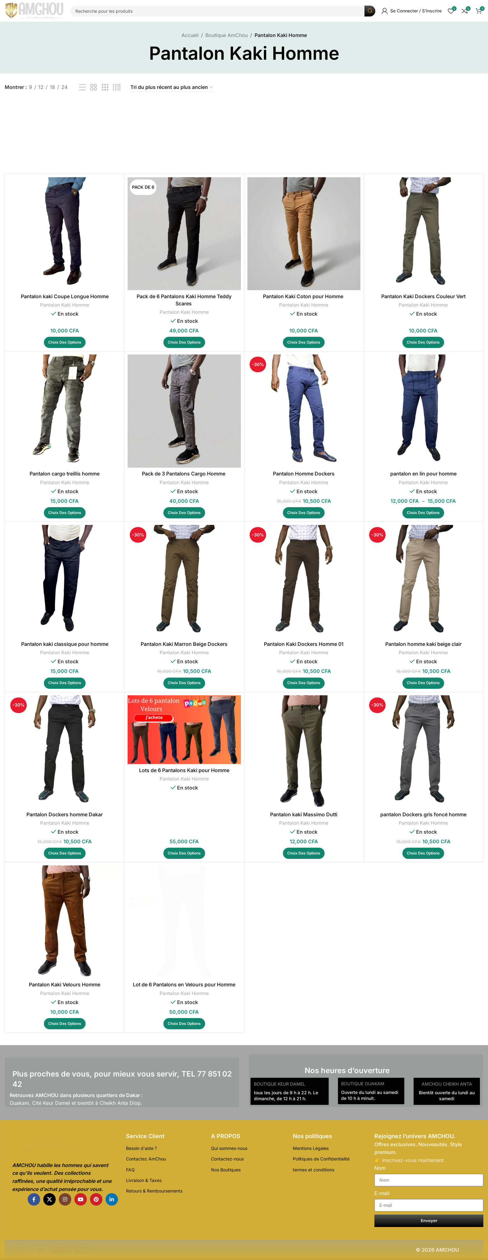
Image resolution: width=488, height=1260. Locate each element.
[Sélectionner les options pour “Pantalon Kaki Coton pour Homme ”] (304, 342)
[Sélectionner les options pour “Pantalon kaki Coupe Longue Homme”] (65, 342)
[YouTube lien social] (80, 1199)
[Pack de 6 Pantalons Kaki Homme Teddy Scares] (184, 233)
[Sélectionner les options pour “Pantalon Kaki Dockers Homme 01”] (304, 683)
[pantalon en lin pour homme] (423, 410)
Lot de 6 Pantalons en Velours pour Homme (184, 984)
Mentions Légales (311, 1148)
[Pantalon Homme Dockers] (303, 410)
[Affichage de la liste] (82, 87)
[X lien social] (49, 1199)
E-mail (381, 1193)
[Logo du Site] (34, 11)
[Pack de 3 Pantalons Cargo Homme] (184, 410)
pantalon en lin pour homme (423, 473)
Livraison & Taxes (144, 1180)
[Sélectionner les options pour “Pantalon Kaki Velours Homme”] (65, 1023)
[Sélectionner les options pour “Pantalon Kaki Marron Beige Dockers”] (184, 683)
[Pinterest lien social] (96, 1199)
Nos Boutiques (226, 1169)
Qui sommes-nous (229, 1148)
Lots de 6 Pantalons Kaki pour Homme (184, 770)
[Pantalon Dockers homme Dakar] (64, 751)
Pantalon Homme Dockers (304, 473)
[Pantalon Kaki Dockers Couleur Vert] (423, 233)
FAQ (130, 1169)
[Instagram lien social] (65, 1199)
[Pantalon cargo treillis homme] (64, 410)
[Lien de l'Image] (61, 1146)
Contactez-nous (227, 1158)
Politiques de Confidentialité (321, 1158)
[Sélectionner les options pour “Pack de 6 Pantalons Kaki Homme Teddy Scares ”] (184, 342)
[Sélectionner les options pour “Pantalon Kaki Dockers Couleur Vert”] (423, 342)
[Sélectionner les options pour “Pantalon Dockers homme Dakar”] (65, 853)
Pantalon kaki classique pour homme (64, 644)
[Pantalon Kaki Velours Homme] (64, 921)
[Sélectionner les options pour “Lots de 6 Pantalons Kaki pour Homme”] (184, 853)
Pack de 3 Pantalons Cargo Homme (184, 473)
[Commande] (172, 87)
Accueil (190, 35)
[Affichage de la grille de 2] (93, 87)
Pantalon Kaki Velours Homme (64, 984)
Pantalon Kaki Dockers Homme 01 (304, 644)
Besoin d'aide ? (141, 1148)
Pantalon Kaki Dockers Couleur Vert (423, 296)
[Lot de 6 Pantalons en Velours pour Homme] (184, 921)
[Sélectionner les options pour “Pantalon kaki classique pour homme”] (65, 683)
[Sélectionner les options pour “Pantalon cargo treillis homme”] (65, 512)
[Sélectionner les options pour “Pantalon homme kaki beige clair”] (423, 683)
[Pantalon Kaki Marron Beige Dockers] (184, 581)
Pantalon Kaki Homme (64, 305)
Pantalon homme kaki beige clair (423, 644)
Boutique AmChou (226, 35)
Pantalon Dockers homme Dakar (64, 814)
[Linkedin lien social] (112, 1199)
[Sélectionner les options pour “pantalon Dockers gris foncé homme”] (423, 853)
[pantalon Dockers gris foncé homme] (423, 751)
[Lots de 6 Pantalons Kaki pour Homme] (184, 729)
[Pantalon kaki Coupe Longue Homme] (64, 233)
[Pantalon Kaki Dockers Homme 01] (303, 581)
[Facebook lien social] (34, 1199)
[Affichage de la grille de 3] (105, 87)
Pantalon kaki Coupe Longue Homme (65, 296)
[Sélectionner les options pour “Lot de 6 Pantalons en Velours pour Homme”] (184, 1023)
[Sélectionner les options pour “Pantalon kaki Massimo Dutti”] (304, 853)
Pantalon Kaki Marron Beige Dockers (184, 644)
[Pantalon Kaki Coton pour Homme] (303, 233)
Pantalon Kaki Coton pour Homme (304, 296)
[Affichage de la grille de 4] (116, 87)
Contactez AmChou (146, 1158)
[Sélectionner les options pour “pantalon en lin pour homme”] (423, 512)
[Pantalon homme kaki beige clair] (423, 581)
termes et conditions (313, 1169)
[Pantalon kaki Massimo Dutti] (303, 751)
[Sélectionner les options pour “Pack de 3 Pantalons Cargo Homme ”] (184, 512)
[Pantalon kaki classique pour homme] (64, 581)
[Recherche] (222, 11)
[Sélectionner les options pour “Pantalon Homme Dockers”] (304, 512)
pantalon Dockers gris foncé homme (423, 814)
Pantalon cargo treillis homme (65, 473)
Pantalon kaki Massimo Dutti (303, 814)
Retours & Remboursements (154, 1190)
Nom (380, 1168)
